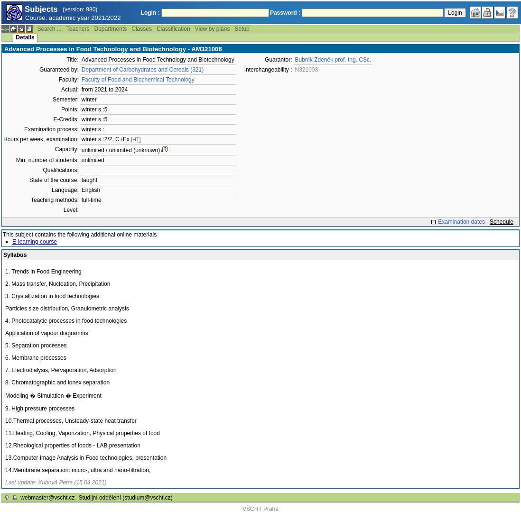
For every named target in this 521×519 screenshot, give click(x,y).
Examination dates (461, 222)
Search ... (49, 29)
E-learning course (34, 241)
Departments (110, 29)
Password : (285, 12)
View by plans (212, 29)
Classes (141, 29)
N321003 (306, 69)
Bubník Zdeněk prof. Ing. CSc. (333, 59)
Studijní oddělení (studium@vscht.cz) (126, 497)
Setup (241, 29)
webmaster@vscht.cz (47, 497)
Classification (173, 29)
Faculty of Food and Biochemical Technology (138, 79)
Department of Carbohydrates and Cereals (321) (143, 69)
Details (25, 37)
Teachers (78, 29)
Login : (150, 12)
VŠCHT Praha (260, 509)
